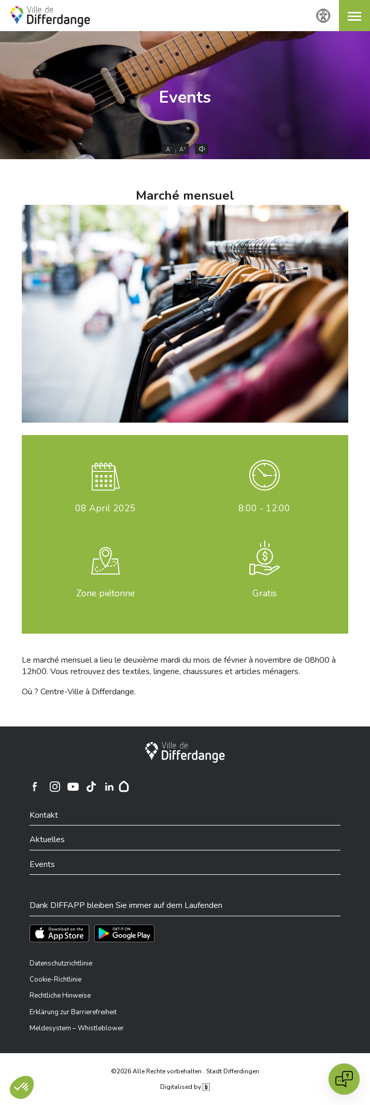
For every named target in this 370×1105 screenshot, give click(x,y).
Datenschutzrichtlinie (61, 963)
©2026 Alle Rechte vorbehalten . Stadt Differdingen (185, 1071)
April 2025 (105, 508)
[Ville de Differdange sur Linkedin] (109, 786)
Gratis (264, 593)
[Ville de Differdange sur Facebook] (34, 786)
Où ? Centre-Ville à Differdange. (79, 691)
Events (185, 97)
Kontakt (44, 815)
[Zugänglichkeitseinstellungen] (323, 15)
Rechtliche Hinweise (60, 995)
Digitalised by (185, 1087)
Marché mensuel (185, 195)
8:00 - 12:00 (264, 508)
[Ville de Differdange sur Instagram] (55, 786)
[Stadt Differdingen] (185, 752)
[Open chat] (344, 1079)
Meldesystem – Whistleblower (77, 1028)
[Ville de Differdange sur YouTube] (73, 786)
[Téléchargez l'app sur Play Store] (124, 933)
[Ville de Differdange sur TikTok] (91, 786)
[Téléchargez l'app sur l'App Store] (59, 933)
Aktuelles (47, 839)
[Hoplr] (124, 786)
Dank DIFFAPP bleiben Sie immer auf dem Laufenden (126, 905)
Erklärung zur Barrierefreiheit (73, 1012)
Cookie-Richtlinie (55, 979)
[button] (354, 15)
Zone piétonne (105, 593)
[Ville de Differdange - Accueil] (50, 16)
